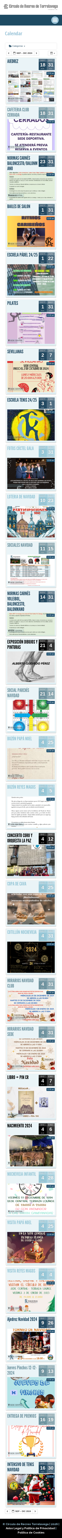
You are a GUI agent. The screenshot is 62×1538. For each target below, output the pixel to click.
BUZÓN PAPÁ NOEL (19, 739)
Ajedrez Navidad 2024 (22, 1319)
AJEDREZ (12, 61)
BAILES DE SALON (18, 206)
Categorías (17, 46)
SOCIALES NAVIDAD (20, 545)
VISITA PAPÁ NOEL (19, 1222)
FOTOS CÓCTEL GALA (20, 448)
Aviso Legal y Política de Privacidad (31, 1528)
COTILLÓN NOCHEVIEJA (22, 932)
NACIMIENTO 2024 (19, 1126)
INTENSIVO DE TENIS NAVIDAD (20, 1467)
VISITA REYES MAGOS (21, 1271)
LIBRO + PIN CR (18, 1077)
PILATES (12, 303)
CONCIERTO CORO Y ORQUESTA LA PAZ (19, 838)
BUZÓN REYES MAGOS (21, 787)
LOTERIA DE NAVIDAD (21, 497)
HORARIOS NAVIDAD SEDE (20, 1031)
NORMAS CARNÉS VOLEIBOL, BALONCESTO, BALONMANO (18, 601)
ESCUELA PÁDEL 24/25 (22, 255)
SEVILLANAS (15, 352)
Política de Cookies (31, 1532)
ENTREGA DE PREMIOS (21, 1416)
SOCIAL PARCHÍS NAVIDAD (18, 693)
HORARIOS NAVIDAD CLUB (20, 983)
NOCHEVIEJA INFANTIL (21, 1174)
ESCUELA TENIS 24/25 (22, 400)
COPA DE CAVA (16, 884)
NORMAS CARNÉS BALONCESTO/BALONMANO (22, 163)
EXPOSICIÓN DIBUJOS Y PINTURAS (22, 644)
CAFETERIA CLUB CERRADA (18, 112)
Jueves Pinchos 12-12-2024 (22, 1370)
